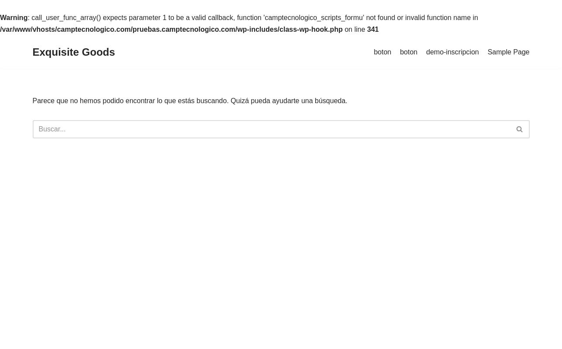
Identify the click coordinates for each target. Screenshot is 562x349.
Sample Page (508, 52)
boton (382, 52)
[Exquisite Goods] (74, 52)
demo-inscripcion (452, 52)
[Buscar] (271, 129)
